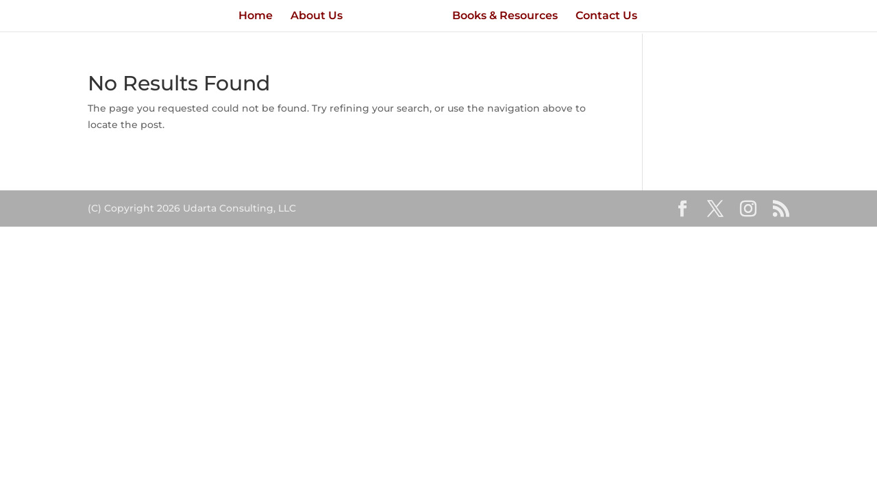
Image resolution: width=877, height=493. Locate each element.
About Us (317, 16)
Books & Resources (505, 16)
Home (255, 16)
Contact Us (606, 16)
